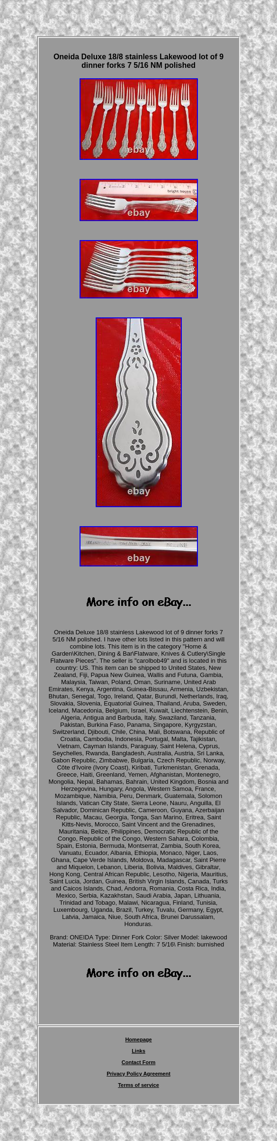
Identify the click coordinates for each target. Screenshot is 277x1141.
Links (138, 1051)
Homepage (138, 1039)
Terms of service (138, 1085)
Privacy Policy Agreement (138, 1073)
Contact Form (139, 1062)
